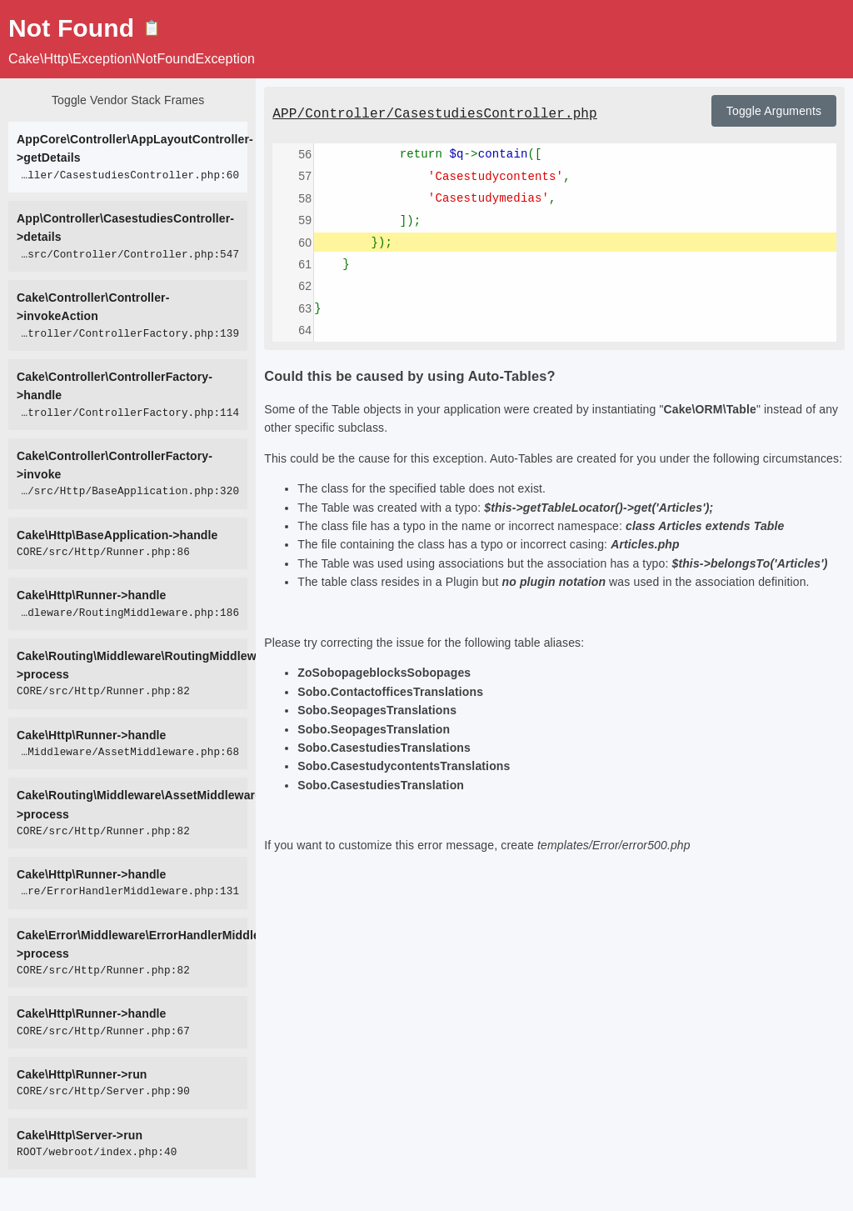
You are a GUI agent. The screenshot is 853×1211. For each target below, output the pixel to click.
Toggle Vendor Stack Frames (128, 100)
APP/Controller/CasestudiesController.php (434, 114)
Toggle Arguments (773, 111)
